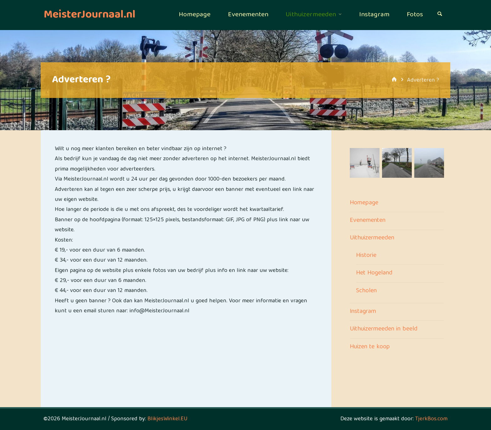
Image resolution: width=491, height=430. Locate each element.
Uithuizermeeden (372, 238)
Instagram (363, 311)
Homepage (364, 203)
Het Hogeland (374, 273)
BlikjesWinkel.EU (167, 419)
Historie (366, 255)
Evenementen (367, 220)
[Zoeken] (439, 15)
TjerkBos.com (431, 419)
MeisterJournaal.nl (90, 15)
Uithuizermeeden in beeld (383, 329)
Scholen (366, 291)
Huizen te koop (370, 347)
